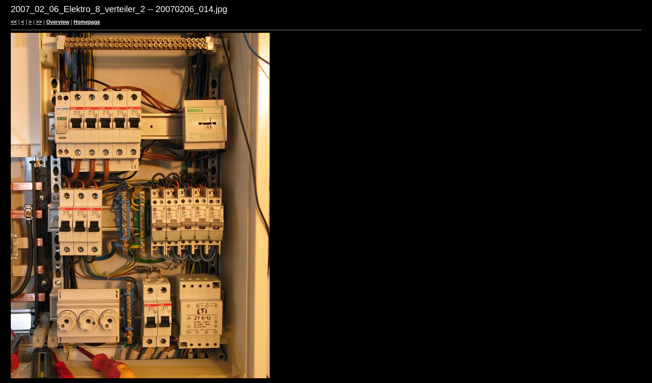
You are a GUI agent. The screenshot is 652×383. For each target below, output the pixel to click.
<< (14, 22)
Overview (57, 22)
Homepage (87, 22)
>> (39, 22)
